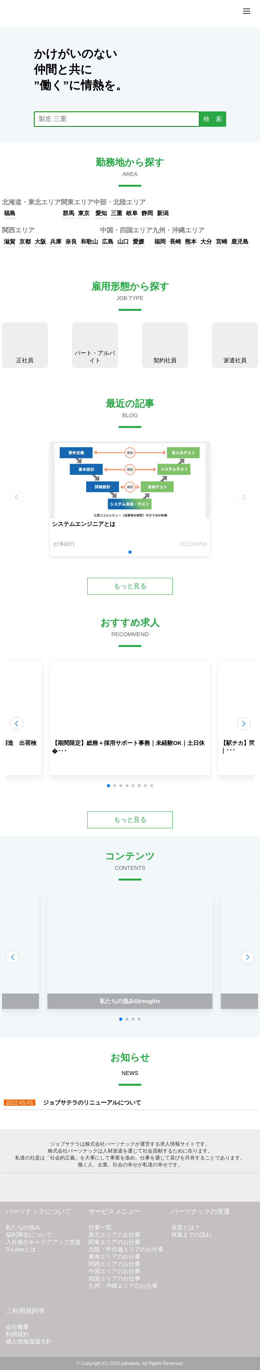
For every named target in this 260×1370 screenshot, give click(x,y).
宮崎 (221, 242)
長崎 (175, 242)
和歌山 (89, 242)
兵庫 (56, 242)
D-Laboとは (21, 1249)
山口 (123, 242)
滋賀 (9, 242)
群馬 (68, 213)
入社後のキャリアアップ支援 (43, 1242)
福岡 (160, 242)
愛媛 (138, 242)
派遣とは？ (185, 1227)
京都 (25, 242)
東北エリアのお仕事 (114, 1235)
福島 (9, 213)
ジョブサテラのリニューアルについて (72, 1103)
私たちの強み (23, 1227)
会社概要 (17, 1327)
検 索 (212, 119)
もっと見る (130, 586)
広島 (107, 242)
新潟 (162, 213)
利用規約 (17, 1334)
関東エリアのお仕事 (114, 1242)
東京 (84, 213)
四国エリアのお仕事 (114, 1278)
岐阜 (132, 213)
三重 (116, 213)
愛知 (101, 213)
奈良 (71, 242)
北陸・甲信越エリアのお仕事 (125, 1249)
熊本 (191, 242)
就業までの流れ (191, 1235)
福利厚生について (29, 1235)
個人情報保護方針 (29, 1341)
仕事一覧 (100, 1227)
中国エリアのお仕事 (114, 1271)
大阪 (40, 242)
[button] (130, 552)
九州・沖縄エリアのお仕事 (123, 1286)
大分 (206, 242)
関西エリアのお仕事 (114, 1264)
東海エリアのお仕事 (114, 1257)
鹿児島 (239, 242)
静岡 (147, 213)
